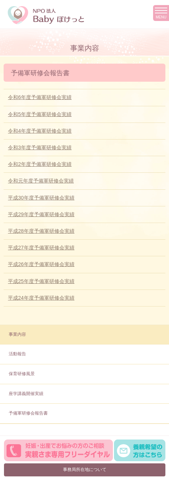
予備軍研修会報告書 (28, 413)
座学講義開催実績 (26, 393)
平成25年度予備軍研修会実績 (41, 281)
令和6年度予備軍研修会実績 (40, 97)
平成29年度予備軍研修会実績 (41, 214)
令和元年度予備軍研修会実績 (41, 181)
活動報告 (17, 353)
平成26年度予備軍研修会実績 (41, 264)
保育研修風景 (22, 373)
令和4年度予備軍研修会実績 (40, 131)
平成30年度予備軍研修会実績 (41, 198)
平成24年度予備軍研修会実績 (41, 298)
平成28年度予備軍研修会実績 (41, 231)
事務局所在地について (84, 469)
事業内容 (17, 334)
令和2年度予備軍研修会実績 (40, 164)
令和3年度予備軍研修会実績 (40, 147)
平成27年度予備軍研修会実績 (41, 247)
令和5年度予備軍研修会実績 (40, 114)
